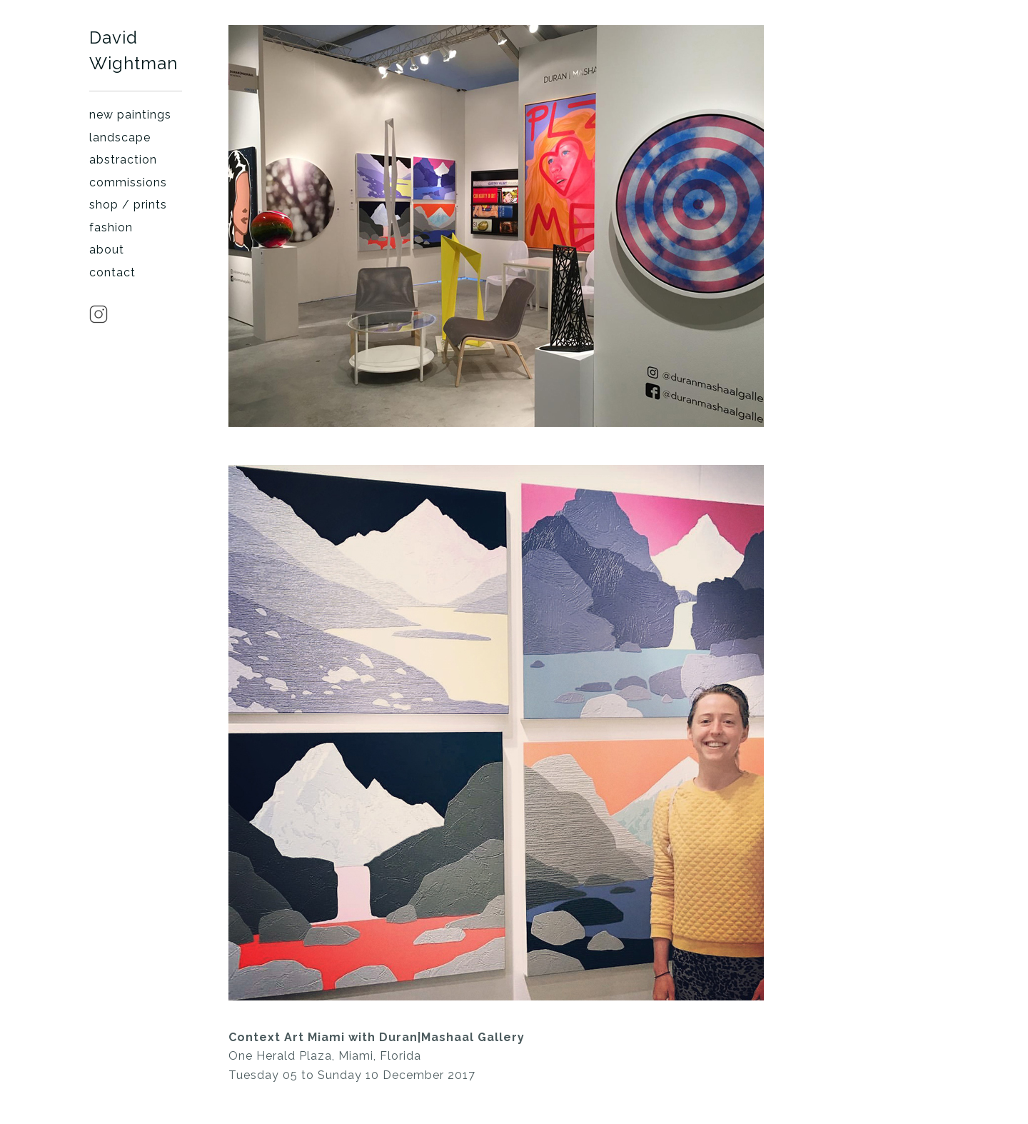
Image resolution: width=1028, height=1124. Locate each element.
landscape (120, 137)
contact (112, 272)
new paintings (130, 114)
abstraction (123, 159)
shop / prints (128, 204)
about (106, 249)
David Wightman (133, 50)
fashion (111, 227)
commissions (128, 182)
